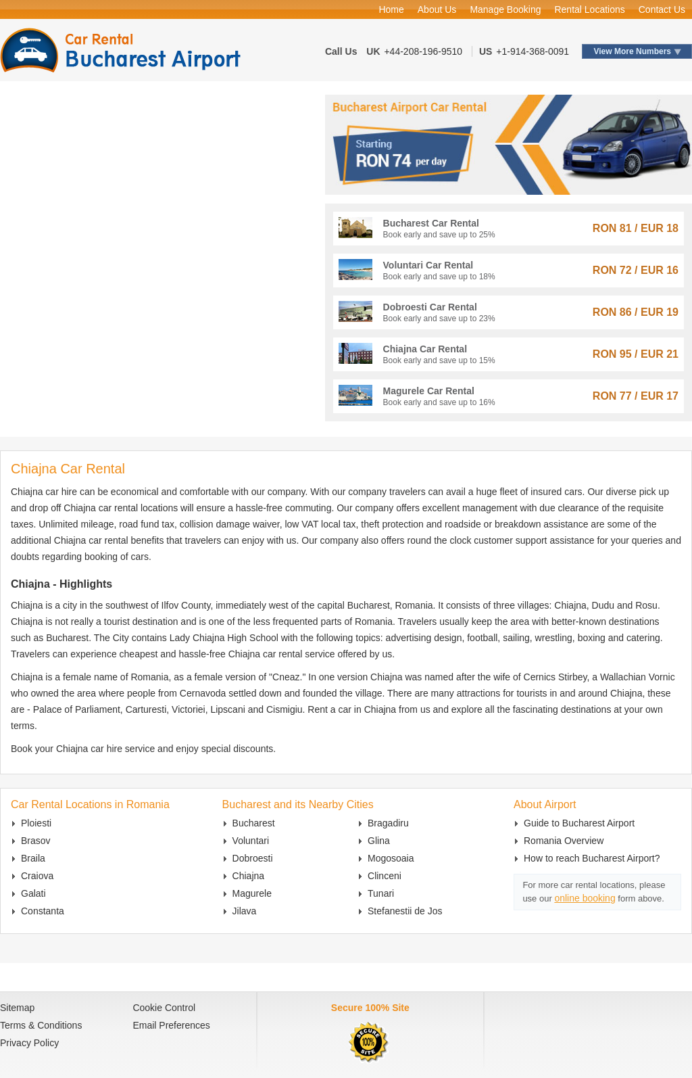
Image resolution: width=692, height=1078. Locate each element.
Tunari (381, 893)
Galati (33, 893)
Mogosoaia (391, 858)
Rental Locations (589, 9)
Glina (379, 840)
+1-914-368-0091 (532, 51)
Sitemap (17, 1007)
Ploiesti (36, 823)
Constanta (42, 911)
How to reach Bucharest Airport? (592, 858)
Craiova (37, 875)
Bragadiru (388, 823)
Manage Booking (505, 9)
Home (390, 9)
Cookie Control (163, 1007)
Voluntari (250, 840)
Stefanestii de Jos (405, 911)
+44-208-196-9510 (423, 51)
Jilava (244, 911)
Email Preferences (170, 1025)
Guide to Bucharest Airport (579, 823)
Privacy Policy (29, 1042)
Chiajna (248, 875)
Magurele (252, 893)
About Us (437, 9)
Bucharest (253, 823)
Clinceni (384, 875)
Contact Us (662, 9)
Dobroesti (252, 858)
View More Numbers (632, 51)
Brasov (36, 840)
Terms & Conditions (41, 1025)
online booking (584, 898)
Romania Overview (563, 840)
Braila (33, 858)
